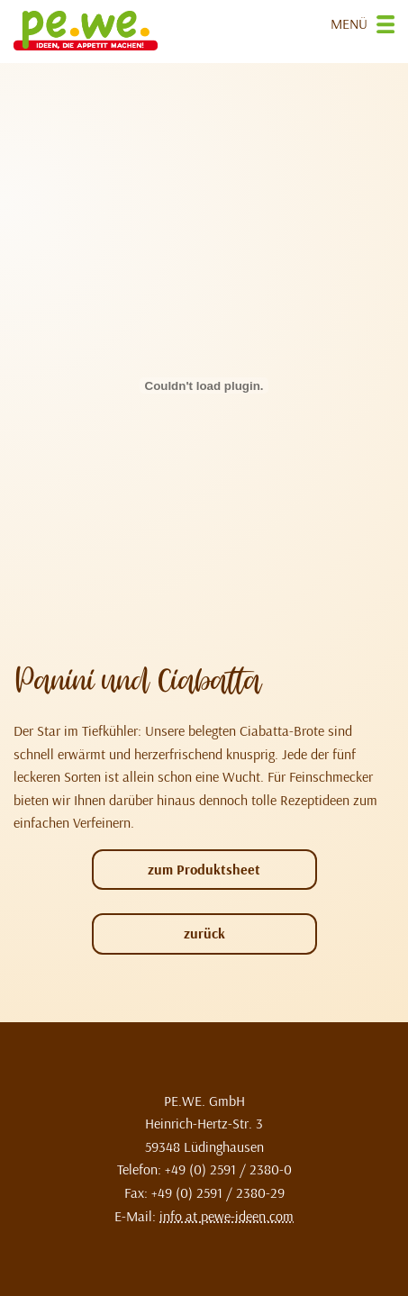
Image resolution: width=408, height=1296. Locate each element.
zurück (204, 933)
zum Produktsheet (204, 869)
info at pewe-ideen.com (226, 1216)
